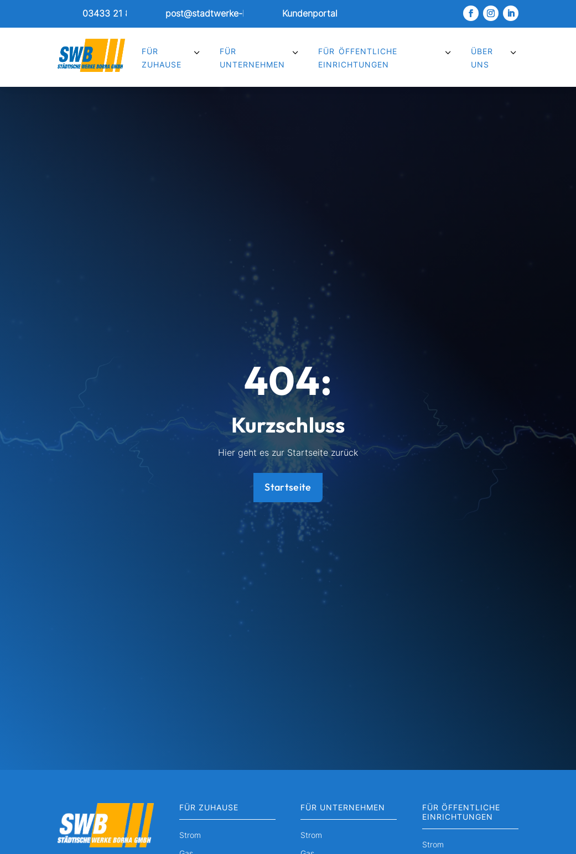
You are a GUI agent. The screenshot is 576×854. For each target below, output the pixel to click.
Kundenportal (310, 13)
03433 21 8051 (114, 13)
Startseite (288, 487)
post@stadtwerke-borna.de (222, 13)
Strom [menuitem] (190, 835)
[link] (92, 14)
